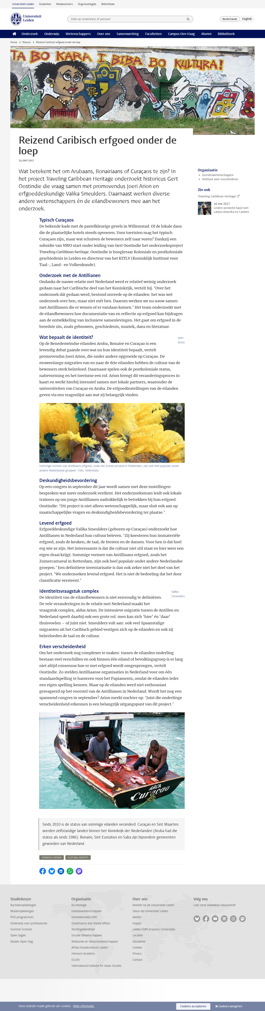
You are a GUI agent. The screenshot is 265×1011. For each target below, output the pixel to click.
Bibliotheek (108, 4)
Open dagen (18, 967)
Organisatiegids (87, 4)
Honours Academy (83, 986)
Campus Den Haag (181, 34)
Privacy (137, 986)
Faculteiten (153, 34)
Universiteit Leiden (23, 4)
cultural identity (78, 889)
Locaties (137, 967)
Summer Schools (21, 961)
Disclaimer (139, 974)
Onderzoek (30, 34)
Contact (137, 992)
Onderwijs (51, 34)
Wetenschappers (78, 34)
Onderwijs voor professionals (28, 955)
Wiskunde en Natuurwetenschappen (94, 974)
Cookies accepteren (193, 1006)
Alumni (206, 34)
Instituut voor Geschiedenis (220, 179)
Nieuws (26, 42)
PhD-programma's (22, 949)
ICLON (75, 992)
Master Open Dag (21, 974)
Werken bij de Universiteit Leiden (153, 937)
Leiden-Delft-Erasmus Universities (153, 961)
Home (13, 42)
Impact (136, 955)
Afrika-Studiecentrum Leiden (89, 980)
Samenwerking (128, 34)
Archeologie (79, 937)
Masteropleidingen (22, 943)
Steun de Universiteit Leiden (150, 943)
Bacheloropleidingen (23, 937)
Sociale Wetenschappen (86, 967)
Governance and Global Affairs (90, 955)
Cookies (137, 980)
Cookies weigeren (230, 1006)
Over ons (103, 34)
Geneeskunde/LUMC (84, 949)
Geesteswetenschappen (218, 175)
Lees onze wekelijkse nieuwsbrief (215, 937)
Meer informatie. (83, 1006)
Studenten (45, 4)
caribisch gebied (51, 889)
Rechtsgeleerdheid (83, 961)
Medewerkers (64, 4)
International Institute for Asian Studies (96, 998)
